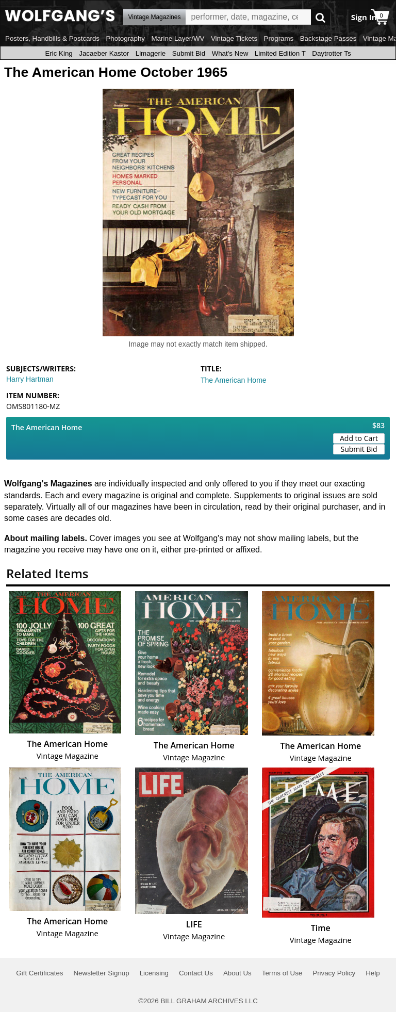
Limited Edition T (280, 53)
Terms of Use (282, 973)
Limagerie (151, 53)
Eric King (58, 53)
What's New (230, 53)
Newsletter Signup (101, 973)
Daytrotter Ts (331, 53)
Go (320, 17)
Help (373, 973)
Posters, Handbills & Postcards (52, 38)
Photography (125, 38)
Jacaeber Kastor (104, 53)
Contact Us (196, 973)
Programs (279, 38)
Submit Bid (188, 53)
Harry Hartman (30, 379)
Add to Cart (359, 438)
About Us (237, 973)
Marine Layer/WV (177, 38)
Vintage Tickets (234, 38)
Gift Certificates (39, 973)
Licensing (154, 973)
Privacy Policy (333, 973)
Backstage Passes (328, 38)
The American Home (234, 380)
